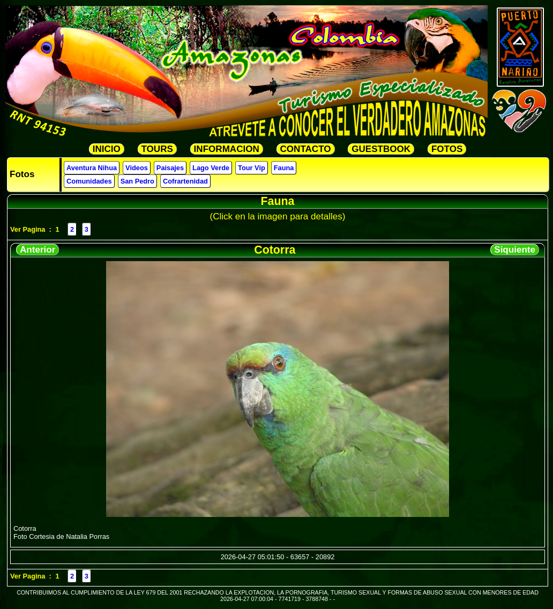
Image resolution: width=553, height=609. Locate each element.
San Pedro (137, 181)
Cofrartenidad (185, 181)
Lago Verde (210, 168)
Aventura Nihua (91, 168)
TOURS (157, 149)
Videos (136, 168)
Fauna (284, 168)
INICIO (107, 149)
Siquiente (514, 250)
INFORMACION (226, 149)
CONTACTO (305, 149)
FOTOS (446, 149)
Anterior (37, 250)
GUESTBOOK (381, 149)
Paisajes (170, 168)
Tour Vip (251, 168)
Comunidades (89, 181)
